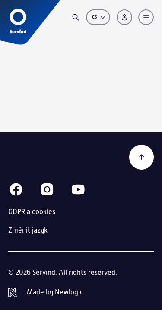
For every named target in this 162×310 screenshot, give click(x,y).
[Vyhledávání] (75, 17)
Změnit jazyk (28, 230)
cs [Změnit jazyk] (99, 16)
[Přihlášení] (124, 17)
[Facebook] (16, 189)
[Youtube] (78, 189)
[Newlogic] (81, 292)
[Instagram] (47, 189)
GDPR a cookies (31, 212)
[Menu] (146, 17)
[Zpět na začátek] (141, 157)
